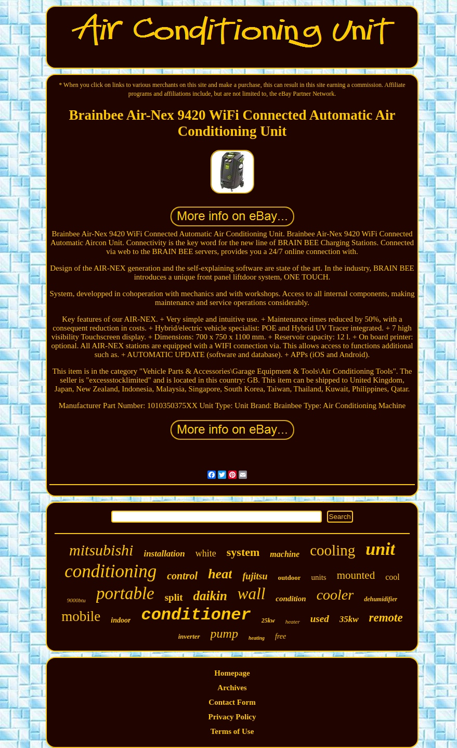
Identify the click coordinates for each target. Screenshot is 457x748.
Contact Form (231, 702)
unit (380, 549)
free (280, 636)
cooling (332, 550)
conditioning (110, 571)
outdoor (289, 577)
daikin (210, 596)
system (243, 552)
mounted (356, 575)
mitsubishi (101, 550)
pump (224, 633)
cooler (335, 595)
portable (125, 593)
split (174, 597)
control (182, 575)
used (319, 618)
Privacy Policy (232, 717)
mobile (80, 616)
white (205, 553)
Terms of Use (232, 731)
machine (284, 554)
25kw (268, 620)
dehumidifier (380, 599)
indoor (120, 620)
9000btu (76, 600)
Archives (231, 687)
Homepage (232, 673)
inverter (189, 636)
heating (257, 638)
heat (220, 573)
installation (164, 554)
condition (291, 598)
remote (386, 617)
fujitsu (254, 576)
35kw (349, 619)
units (318, 577)
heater (292, 621)
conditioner (196, 615)
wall (251, 594)
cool (392, 577)
